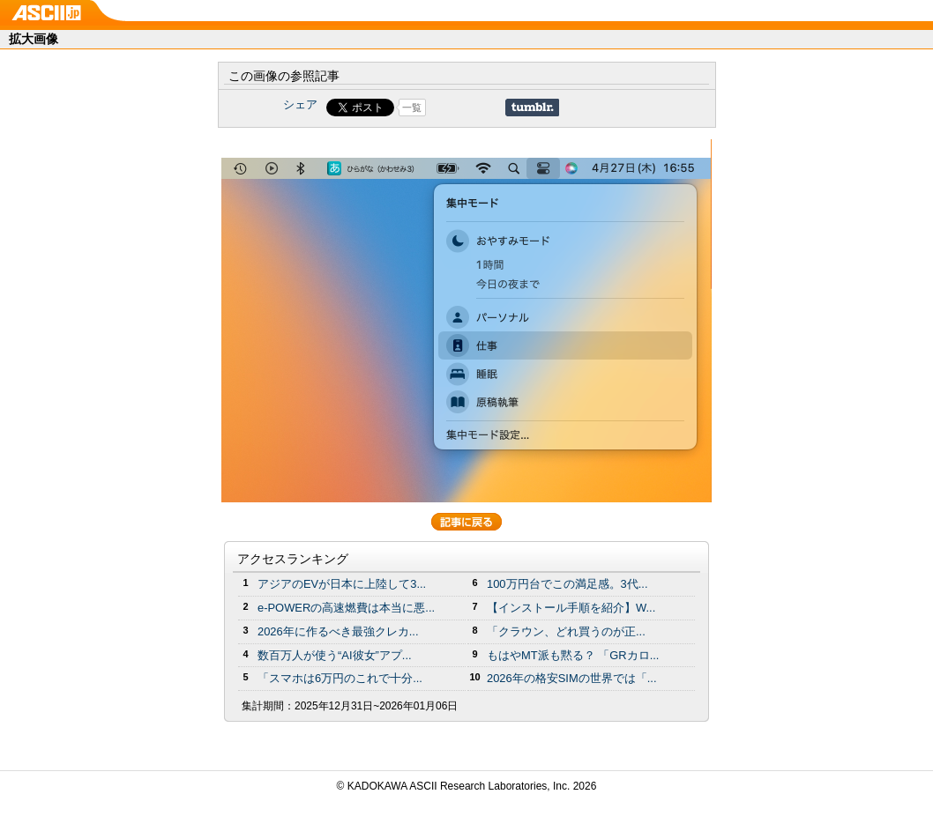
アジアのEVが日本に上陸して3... (342, 583)
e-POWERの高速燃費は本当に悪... (346, 607)
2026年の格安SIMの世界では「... (572, 678)
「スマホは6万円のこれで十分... (340, 678)
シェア (300, 104)
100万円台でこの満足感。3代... (567, 583)
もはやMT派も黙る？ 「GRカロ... (573, 655)
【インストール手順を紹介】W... (571, 607)
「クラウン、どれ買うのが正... (566, 631)
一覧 (412, 107)
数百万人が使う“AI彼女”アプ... (335, 655)
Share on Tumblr (532, 107)
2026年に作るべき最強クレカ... (338, 631)
